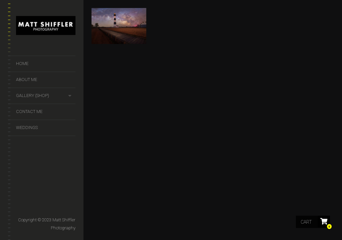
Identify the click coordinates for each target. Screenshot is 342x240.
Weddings (27, 127)
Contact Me (29, 111)
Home (22, 63)
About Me (26, 79)
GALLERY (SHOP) (32, 95)
